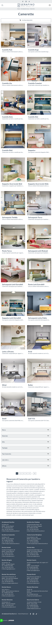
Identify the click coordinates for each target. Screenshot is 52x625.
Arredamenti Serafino (8, 522)
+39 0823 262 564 (33, 594)
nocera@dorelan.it (9, 595)
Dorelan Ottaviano (7, 599)
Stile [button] (3, 442)
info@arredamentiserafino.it (12, 531)
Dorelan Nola (31, 547)
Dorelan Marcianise (32, 587)
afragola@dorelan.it (10, 569)
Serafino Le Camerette (8, 535)
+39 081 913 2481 (8, 565)
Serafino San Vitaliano (33, 522)
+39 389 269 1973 (9, 542)
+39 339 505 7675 (9, 554)
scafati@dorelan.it (9, 556)
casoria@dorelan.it (35, 570)
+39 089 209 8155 (33, 605)
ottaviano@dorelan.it (10, 607)
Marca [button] (4, 430)
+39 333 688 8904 (34, 542)
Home (18, 8)
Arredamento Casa (25, 8)
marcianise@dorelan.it (36, 595)
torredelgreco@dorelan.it (11, 583)
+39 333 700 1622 (9, 529)
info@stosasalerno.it (35, 608)
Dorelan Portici (31, 574)
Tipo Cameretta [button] (6, 454)
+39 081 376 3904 (33, 527)
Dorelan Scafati (6, 547)
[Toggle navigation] (50, 5)
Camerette (32, 8)
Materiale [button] (5, 436)
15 (34, 473)
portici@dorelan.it (34, 583)
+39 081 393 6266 (8, 580)
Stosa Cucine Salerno (33, 599)
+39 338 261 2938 (34, 554)
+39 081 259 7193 (8, 592)
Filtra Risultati (26, 20)
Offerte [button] (4, 466)
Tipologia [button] (4, 448)
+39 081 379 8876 (33, 540)
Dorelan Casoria (31, 560)
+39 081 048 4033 (33, 567)
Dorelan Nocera (6, 587)
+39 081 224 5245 (33, 580)
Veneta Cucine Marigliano (34, 535)
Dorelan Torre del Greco (9, 574)
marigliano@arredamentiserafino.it (39, 543)
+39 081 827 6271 (8, 527)
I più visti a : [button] (5, 460)
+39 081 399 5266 (8, 540)
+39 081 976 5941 (8, 553)
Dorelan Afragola (7, 560)
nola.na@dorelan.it (35, 556)
